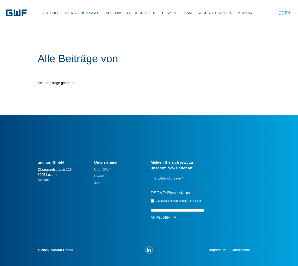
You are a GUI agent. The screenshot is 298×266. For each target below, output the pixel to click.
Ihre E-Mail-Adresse (167, 178)
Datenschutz (240, 250)
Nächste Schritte (215, 13)
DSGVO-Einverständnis (174, 192)
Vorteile (50, 13)
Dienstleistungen (82, 13)
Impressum (217, 250)
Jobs (97, 183)
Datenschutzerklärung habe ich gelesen (179, 200)
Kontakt (246, 13)
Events (99, 176)
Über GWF (102, 170)
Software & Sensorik (126, 13)
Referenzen (164, 13)
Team (187, 13)
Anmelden (160, 217)
